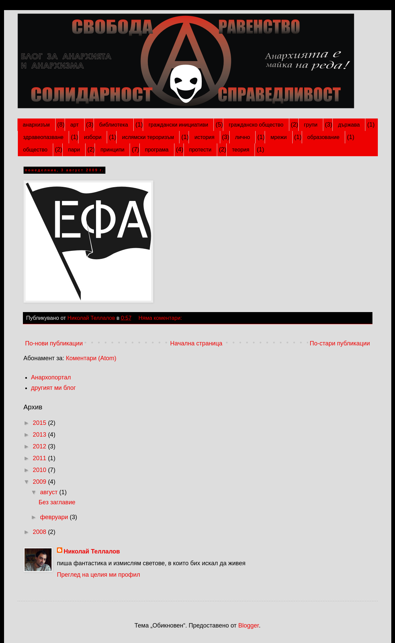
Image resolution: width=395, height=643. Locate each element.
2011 (40, 458)
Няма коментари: (161, 318)
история (204, 137)
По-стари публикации (340, 343)
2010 (40, 470)
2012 (40, 446)
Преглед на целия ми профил (98, 574)
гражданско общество (256, 125)
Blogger (248, 625)
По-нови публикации (54, 343)
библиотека (113, 125)
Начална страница (196, 343)
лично (242, 137)
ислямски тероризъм (148, 137)
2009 (40, 481)
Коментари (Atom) (91, 358)
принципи (112, 150)
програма (157, 150)
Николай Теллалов (92, 551)
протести (200, 150)
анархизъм (36, 125)
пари (74, 150)
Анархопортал (51, 377)
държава (349, 125)
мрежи (278, 137)
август (49, 492)
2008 (40, 532)
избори (92, 137)
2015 (40, 422)
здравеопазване (43, 137)
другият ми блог (53, 387)
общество (35, 150)
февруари (55, 517)
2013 (40, 434)
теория (240, 150)
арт (74, 125)
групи (311, 125)
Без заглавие (56, 502)
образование (323, 137)
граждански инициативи (178, 125)
